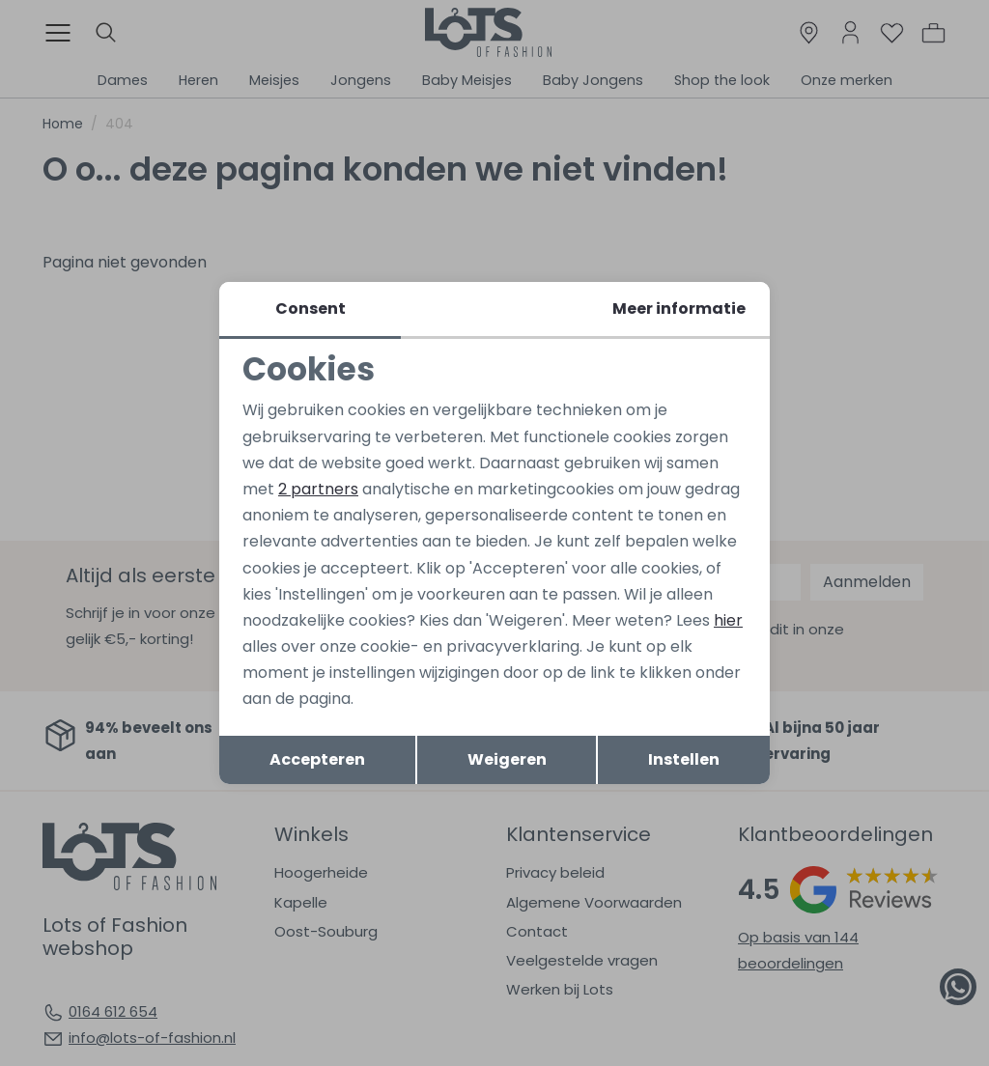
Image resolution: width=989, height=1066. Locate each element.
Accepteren (317, 759)
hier (728, 620)
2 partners (318, 489)
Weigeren (507, 759)
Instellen (684, 759)
